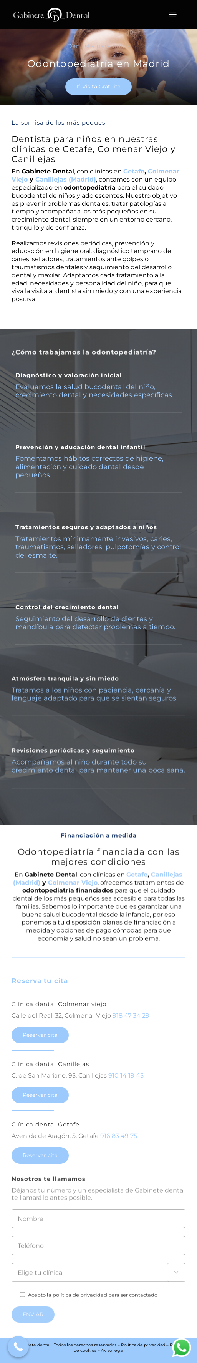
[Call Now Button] (18, 1346)
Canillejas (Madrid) (65, 179)
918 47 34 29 (131, 1019)
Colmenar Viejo (73, 887)
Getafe (133, 171)
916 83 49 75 (118, 1139)
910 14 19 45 (126, 1079)
